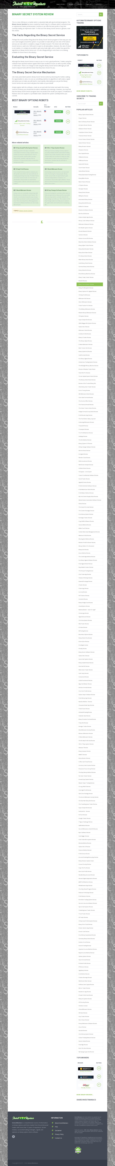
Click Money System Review (85, 1034)
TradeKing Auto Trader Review (86, 910)
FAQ (56, 1127)
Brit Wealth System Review (85, 227)
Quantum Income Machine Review (87, 949)
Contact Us (58, 1138)
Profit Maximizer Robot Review (86, 489)
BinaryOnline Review (84, 192)
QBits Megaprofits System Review (87, 323)
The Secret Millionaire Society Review (88, 797)
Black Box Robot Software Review (87, 242)
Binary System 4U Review (85, 351)
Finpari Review (82, 118)
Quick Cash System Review (85, 659)
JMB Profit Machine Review (85, 882)
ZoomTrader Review (83, 167)
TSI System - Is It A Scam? (85, 471)
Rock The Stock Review (84, 1048)
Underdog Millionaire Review (86, 422)
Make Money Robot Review (85, 259)
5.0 (99, 66)
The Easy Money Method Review (87, 772)
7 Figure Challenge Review (85, 822)
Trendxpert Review (83, 429)
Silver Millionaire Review (85, 302)
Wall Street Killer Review (84, 981)
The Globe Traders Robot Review (87, 408)
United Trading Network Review (86, 1037)
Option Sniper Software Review (86, 694)
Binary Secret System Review (86, 284)
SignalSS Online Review (84, 482)
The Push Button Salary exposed (86, 418)
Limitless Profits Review (84, 334)
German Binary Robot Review (86, 266)
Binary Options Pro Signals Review (87, 291)
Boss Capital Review (83, 153)
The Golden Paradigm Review (86, 510)
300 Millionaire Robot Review (86, 394)
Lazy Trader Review (83, 1016)
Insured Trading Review (84, 945)
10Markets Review (83, 157)
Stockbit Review (82, 1030)
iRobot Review (82, 503)
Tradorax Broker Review (84, 135)
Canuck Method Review (84, 525)
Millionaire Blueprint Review (85, 224)
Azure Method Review (84, 553)
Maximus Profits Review (84, 535)
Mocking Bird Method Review (86, 539)
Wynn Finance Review (84, 181)
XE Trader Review (83, 917)
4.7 (99, 82)
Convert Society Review (84, 864)
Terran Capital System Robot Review (88, 376)
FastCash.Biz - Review (84, 811)
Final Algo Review (83, 1044)
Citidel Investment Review (85, 680)
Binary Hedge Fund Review (85, 602)
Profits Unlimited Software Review (87, 486)
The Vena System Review (85, 620)
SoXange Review (82, 436)
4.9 (99, 73)
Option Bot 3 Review (83, 326)
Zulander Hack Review (84, 716)
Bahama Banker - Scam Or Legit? (86, 609)
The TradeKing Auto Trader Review (87, 804)
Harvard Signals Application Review (87, 878)
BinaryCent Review (83, 549)
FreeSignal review (83, 645)
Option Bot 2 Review (83, 655)
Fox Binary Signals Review (85, 358)
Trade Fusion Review (84, 708)
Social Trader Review (84, 479)
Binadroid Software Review (85, 210)
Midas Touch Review (83, 528)
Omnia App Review (83, 613)
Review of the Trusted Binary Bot (87, 383)
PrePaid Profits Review (84, 963)
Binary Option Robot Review (85, 114)
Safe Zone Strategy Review (85, 793)
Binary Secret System (26, 211)
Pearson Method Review (84, 850)
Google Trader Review (84, 818)
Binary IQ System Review (85, 998)
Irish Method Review (83, 974)
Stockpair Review (83, 189)
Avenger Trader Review (84, 726)
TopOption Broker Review (85, 132)
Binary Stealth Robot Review (85, 662)
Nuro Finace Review (83, 1020)
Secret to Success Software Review (87, 903)
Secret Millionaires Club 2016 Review (88, 829)
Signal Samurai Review (84, 616)
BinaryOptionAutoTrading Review (87, 174)
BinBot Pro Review (86, 66)
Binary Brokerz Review (84, 146)
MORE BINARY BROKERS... (85, 1095)
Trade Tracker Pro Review (85, 305)
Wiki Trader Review (83, 623)
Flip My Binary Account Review (86, 875)
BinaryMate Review (83, 178)
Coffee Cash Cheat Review (85, 761)
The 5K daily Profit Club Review (86, 740)
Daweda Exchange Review (85, 581)
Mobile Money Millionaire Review (87, 312)
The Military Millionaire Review (86, 309)
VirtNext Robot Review (84, 468)
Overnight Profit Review (84, 790)
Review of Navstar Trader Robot (86, 369)
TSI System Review (83, 316)
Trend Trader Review (84, 914)
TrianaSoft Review (83, 425)
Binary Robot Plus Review (85, 638)
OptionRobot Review (86, 82)
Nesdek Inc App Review (84, 991)
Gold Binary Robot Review (85, 263)
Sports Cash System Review (85, 906)
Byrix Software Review (84, 832)
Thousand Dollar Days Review (86, 705)
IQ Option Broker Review (85, 125)
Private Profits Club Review (85, 995)
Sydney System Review (84, 956)
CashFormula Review (84, 355)
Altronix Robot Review (84, 450)
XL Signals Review (83, 454)
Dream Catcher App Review (85, 928)
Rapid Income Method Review (86, 952)
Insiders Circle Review (84, 942)
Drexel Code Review (83, 931)
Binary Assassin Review (84, 751)
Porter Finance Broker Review (86, 139)
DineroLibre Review (83, 641)
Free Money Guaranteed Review (87, 935)
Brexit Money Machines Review (86, 273)
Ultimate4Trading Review (85, 712)
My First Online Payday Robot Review (88, 496)
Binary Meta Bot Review (84, 270)
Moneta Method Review (84, 843)
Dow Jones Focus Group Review (86, 768)
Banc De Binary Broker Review (86, 121)
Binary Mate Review (86, 1078)
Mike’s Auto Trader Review (85, 670)
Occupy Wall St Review (84, 786)
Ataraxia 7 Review (83, 747)
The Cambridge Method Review (86, 556)
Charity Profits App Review (85, 578)
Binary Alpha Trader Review (85, 245)
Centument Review (83, 677)
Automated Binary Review (85, 199)
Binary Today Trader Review (85, 277)
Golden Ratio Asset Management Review (89, 532)
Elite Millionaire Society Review (86, 730)
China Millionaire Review (85, 1009)
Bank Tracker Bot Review (85, 348)
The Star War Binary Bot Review (86, 800)
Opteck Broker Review (84, 143)
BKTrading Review (83, 631)
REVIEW (58, 112)
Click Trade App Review (84, 574)
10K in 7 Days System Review (86, 744)
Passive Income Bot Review (85, 238)
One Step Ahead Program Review (87, 889)
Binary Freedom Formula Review (87, 719)
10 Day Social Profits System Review (87, 921)
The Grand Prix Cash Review (85, 507)
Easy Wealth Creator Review (85, 567)
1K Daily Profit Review (84, 295)
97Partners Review (83, 967)
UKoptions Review (83, 150)
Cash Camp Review (83, 673)
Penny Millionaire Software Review (87, 1023)
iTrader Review (82, 585)
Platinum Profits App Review (85, 892)
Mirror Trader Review (84, 988)
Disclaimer (58, 1130)
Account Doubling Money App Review (88, 857)
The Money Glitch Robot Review (86, 380)
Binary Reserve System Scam (86, 861)
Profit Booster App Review (85, 415)
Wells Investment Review (85, 461)
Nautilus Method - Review (85, 701)
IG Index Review (82, 627)
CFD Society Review (83, 1002)
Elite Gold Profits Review (84, 871)
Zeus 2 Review (82, 1027)
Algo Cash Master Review (85, 684)
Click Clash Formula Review (85, 397)
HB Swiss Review (82, 1013)
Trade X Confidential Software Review (88, 475)
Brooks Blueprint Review (85, 231)
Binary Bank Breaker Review (85, 249)
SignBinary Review (83, 970)
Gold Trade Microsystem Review (87, 839)
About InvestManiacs (61, 1123)
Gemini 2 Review (83, 234)
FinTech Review (82, 814)
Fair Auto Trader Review (84, 776)
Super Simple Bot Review (85, 319)
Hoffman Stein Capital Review (86, 984)
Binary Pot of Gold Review (85, 924)
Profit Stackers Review (84, 896)
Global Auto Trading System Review (87, 362)
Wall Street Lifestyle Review (85, 464)
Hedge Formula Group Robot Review (88, 411)
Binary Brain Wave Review (85, 252)
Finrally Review (82, 648)
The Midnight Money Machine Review (88, 365)
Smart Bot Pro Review (84, 372)
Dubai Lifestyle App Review (85, 217)
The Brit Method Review (84, 440)
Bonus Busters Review (84, 758)
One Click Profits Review (84, 691)
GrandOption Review (84, 606)
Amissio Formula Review (84, 687)
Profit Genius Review (84, 853)
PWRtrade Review (83, 160)
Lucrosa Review (82, 592)
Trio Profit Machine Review (85, 433)
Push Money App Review (85, 698)
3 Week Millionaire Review (85, 344)
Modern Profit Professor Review (86, 542)
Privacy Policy (59, 1134)
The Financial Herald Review (85, 404)
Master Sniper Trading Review (86, 783)
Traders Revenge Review (85, 977)
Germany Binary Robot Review (86, 938)
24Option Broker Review (84, 128)
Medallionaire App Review (85, 885)
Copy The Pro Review (84, 868)
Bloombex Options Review (85, 634)
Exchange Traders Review (85, 517)
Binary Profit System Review (85, 288)
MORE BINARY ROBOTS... (85, 91)
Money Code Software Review (86, 220)
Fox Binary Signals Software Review (87, 560)
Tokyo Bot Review (83, 723)
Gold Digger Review (83, 836)
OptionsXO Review (83, 164)
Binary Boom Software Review (86, 652)
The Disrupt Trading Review (85, 570)
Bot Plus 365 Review (83, 213)
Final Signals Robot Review (85, 563)
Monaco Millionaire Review (85, 733)
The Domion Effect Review (85, 401)
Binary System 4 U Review (85, 443)
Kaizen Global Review (84, 1041)
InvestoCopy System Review (85, 779)
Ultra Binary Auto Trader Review (86, 387)
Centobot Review (83, 599)
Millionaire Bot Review (84, 298)
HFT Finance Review (83, 595)
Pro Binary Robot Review (85, 256)
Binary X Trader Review (84, 337)
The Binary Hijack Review (85, 341)
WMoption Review (83, 196)
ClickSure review (82, 1005)
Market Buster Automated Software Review (89, 500)
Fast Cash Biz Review (83, 666)
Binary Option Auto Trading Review (86, 74)
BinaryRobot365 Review (84, 203)
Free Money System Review (85, 514)
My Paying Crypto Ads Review (86, 1051)
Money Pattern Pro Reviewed (86, 546)
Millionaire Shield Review (85, 330)
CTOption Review (83, 185)
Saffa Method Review (84, 825)
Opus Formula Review (84, 959)
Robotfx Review (82, 280)
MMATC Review (82, 754)
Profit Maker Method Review (86, 493)
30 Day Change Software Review (86, 447)
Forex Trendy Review (84, 390)
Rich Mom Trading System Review (87, 899)
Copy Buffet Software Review (86, 521)
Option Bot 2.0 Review (84, 846)
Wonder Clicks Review (84, 457)
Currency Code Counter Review (86, 765)
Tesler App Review (83, 588)
